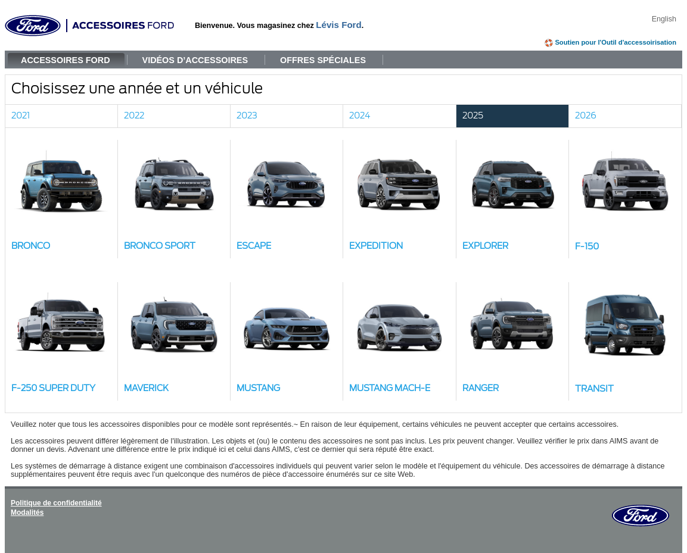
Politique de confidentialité (56, 503)
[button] (61, 199)
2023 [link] (247, 115)
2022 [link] (134, 115)
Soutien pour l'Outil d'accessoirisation (615, 42)
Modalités (27, 512)
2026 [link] (585, 115)
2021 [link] (20, 115)
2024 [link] (360, 115)
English (664, 19)
